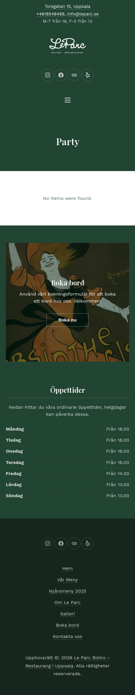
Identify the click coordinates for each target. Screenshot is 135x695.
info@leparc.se (83, 14)
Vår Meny (67, 579)
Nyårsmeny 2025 (67, 591)
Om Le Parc (67, 602)
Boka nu (67, 320)
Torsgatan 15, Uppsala (68, 6)
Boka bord (67, 282)
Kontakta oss (67, 636)
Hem (67, 568)
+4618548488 (50, 14)
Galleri (67, 613)
